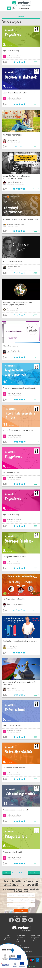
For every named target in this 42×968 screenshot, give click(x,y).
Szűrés (21, 16)
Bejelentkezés (23, 8)
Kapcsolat (7, 938)
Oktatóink (7, 940)
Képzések (35, 940)
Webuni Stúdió (21, 942)
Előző (7, 873)
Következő (33, 873)
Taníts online (21, 938)
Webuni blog (21, 940)
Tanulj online (35, 938)
